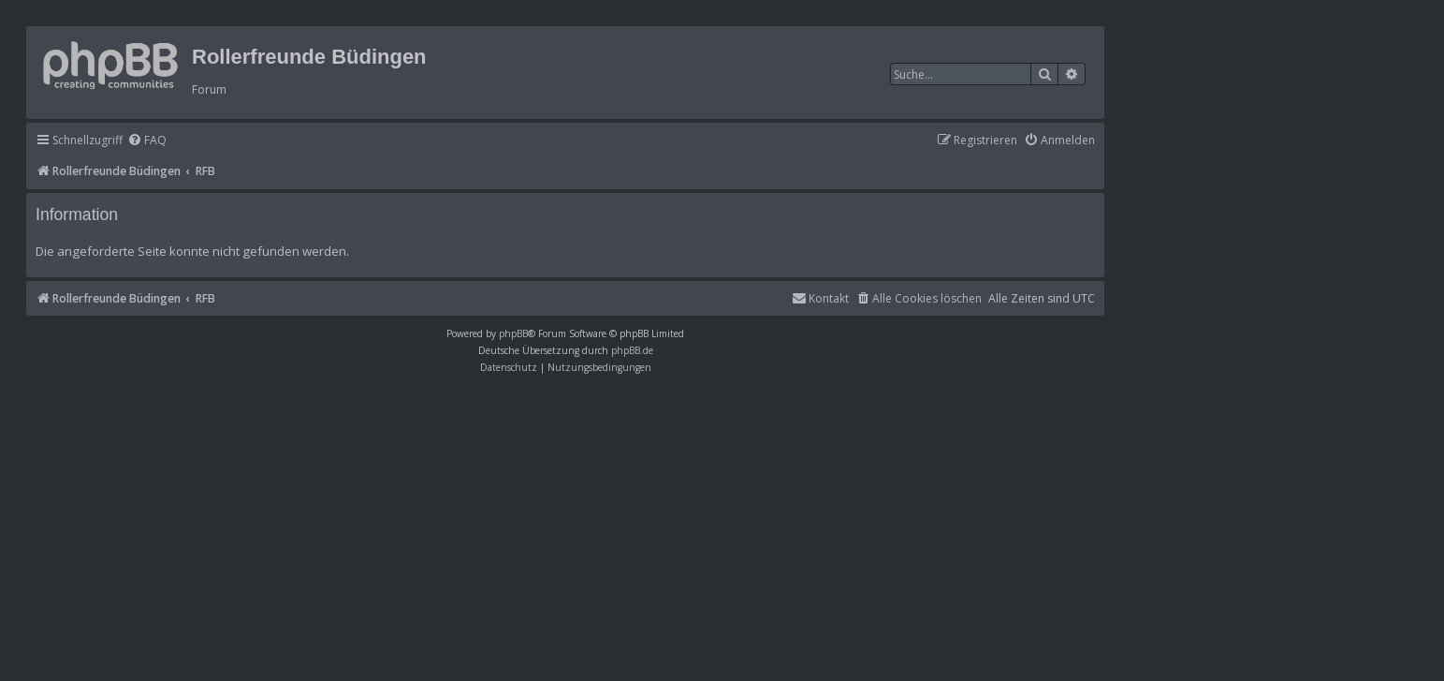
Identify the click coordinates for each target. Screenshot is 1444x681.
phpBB (513, 333)
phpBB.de (632, 350)
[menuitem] (147, 141)
